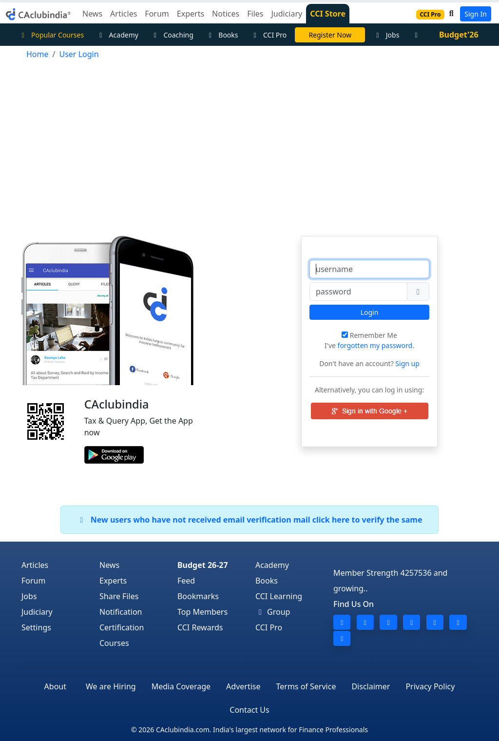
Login (370, 312)
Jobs (386, 34)
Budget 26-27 (202, 565)
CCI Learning (278, 596)
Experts (113, 580)
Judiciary (37, 611)
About (55, 686)
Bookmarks (198, 596)
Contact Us (249, 709)
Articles (34, 565)
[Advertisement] (249, 143)
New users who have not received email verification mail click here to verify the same (249, 519)
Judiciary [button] (286, 13)
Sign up (407, 363)
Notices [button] (225, 13)
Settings (36, 627)
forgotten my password (375, 345)
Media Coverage (181, 686)
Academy (117, 34)
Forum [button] (157, 13)
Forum (33, 580)
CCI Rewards (200, 627)
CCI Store (327, 13)
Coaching (172, 34)
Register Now (329, 34)
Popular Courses (51, 34)
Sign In (475, 14)
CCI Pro (269, 34)
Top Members (202, 611)
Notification (120, 611)
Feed (186, 580)
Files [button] (255, 13)
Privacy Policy (430, 686)
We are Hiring (111, 686)
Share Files (118, 596)
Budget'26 (459, 34)
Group (272, 611)
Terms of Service (306, 686)
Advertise (243, 686)
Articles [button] (123, 13)
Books (222, 34)
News (109, 565)
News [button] (92, 13)
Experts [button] (190, 13)
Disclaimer (370, 686)
